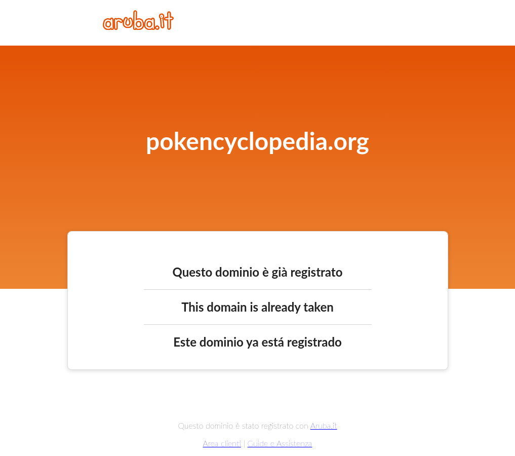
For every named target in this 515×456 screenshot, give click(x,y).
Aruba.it (323, 425)
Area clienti (222, 443)
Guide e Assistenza (280, 443)
